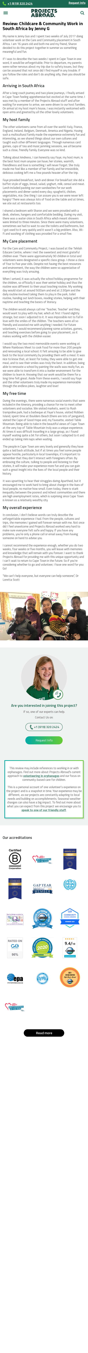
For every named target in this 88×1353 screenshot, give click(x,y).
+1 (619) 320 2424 (46, 727)
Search (82, 13)
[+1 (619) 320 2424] (57, 694)
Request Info (77, 3)
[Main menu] (6, 13)
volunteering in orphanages (41, 776)
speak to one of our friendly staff (43, 810)
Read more (44, 1033)
